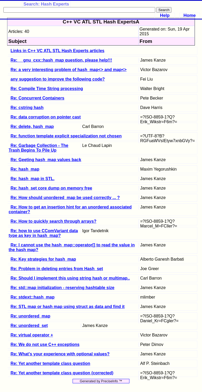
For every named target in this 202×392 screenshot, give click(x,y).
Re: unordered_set (29, 325)
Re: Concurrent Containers (37, 98)
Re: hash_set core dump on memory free (51, 188)
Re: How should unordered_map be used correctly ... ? (65, 197)
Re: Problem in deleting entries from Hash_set (57, 268)
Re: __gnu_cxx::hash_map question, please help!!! (61, 60)
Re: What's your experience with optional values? (60, 354)
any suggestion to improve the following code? (58, 79)
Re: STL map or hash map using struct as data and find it (68, 306)
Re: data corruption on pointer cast (46, 117)
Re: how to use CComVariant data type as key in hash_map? (43, 233)
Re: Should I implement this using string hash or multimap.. (70, 278)
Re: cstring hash (27, 107)
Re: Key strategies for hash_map (43, 259)
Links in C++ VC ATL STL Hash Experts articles (57, 50)
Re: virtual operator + (32, 335)
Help (164, 15)
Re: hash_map (25, 169)
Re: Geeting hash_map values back (46, 159)
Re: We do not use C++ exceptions (45, 344)
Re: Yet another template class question (50, 363)
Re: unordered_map (30, 316)
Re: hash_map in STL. (32, 178)
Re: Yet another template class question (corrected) (62, 373)
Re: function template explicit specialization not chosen (66, 136)
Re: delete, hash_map (32, 126)
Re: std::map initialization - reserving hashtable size (62, 287)
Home (190, 15)
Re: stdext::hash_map (32, 297)
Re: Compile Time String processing (47, 88)
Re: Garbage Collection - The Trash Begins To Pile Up (38, 147)
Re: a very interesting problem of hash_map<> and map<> (69, 69)
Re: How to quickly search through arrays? (53, 221)
